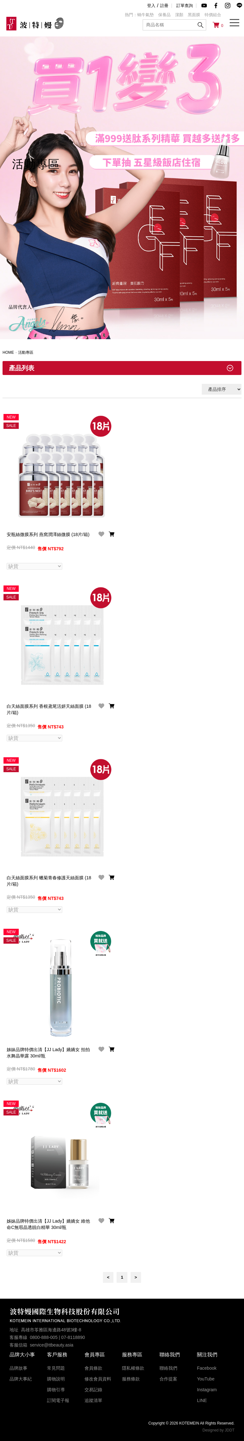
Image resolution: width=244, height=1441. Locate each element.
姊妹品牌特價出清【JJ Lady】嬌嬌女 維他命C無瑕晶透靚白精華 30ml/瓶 (48, 1223)
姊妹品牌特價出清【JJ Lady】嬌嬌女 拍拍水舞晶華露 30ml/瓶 (48, 1052)
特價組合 (213, 15)
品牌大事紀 (21, 1378)
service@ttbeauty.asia (51, 1344)
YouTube (205, 1378)
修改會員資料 (98, 1378)
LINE (202, 1399)
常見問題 (56, 1367)
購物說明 (56, 1378)
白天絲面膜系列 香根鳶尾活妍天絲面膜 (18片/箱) (49, 709)
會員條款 (93, 1367)
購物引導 (56, 1389)
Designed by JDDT (218, 1429)
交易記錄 (93, 1389)
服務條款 (131, 1378)
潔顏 (179, 15)
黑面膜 (194, 15)
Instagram (207, 1389)
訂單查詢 (184, 5)
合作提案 (168, 1378)
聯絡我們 (168, 1367)
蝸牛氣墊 (145, 15)
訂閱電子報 (58, 1399)
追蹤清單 (93, 1399)
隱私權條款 (133, 1367)
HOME (8, 352)
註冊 (164, 5)
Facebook (206, 1367)
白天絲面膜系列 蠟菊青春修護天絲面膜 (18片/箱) (49, 880)
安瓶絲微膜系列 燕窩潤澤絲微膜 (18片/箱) (48, 534)
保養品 (164, 15)
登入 (151, 5)
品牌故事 (18, 1367)
